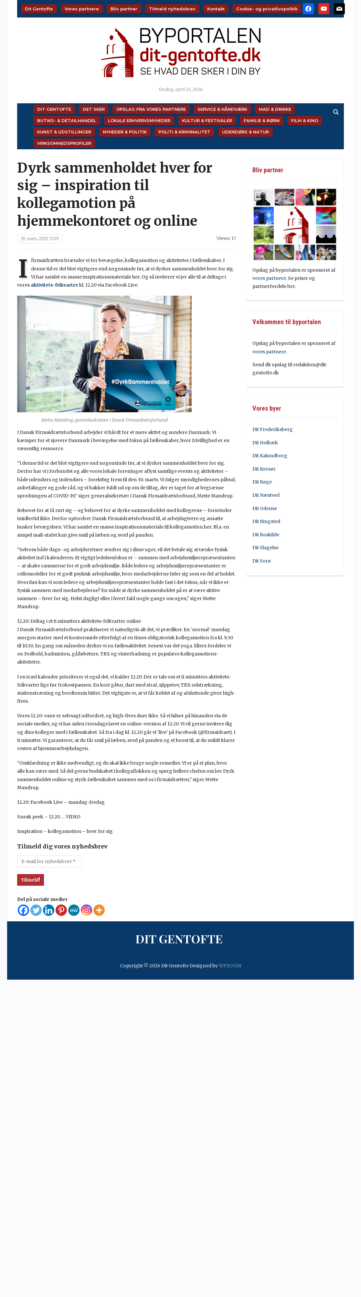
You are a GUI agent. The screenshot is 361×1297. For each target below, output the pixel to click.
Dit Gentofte (39, 8)
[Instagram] (86, 910)
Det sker (94, 109)
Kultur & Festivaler (207, 120)
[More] (99, 910)
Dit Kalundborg (269, 456)
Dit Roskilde (265, 535)
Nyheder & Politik (125, 131)
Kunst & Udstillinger (64, 131)
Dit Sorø (261, 561)
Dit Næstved (266, 495)
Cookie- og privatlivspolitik (267, 8)
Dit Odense (264, 508)
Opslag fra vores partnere (151, 109)
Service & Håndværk (222, 109)
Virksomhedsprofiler (64, 143)
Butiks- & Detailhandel (66, 120)
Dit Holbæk (265, 443)
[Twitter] (36, 910)
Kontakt (216, 8)
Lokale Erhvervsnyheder (139, 120)
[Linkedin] (48, 910)
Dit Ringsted (266, 521)
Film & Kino (304, 120)
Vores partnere (82, 8)
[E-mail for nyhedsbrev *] (49, 861)
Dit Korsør (264, 469)
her (291, 286)
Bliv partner (124, 8)
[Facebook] (23, 910)
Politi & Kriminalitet (184, 131)
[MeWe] (74, 910)
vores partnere (269, 278)
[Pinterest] (61, 910)
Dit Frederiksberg (272, 429)
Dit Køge (262, 482)
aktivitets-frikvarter (54, 285)
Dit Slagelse (265, 548)
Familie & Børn (262, 120)
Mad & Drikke (275, 109)
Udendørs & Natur (245, 131)
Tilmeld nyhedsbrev (172, 8)
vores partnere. (269, 352)
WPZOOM (230, 966)
